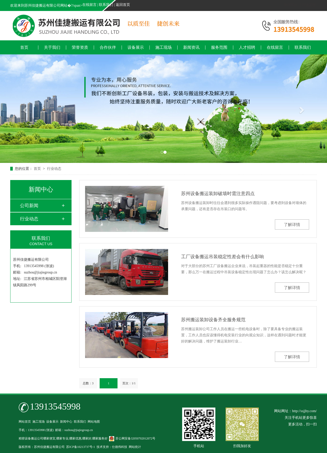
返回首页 (123, 5)
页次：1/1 (128, 383)
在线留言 (89, 5)
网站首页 (25, 421)
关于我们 (52, 47)
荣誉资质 (80, 47)
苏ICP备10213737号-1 (80, 447)
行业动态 (54, 169)
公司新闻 (29, 205)
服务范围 (219, 47)
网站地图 (94, 421)
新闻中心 (66, 421)
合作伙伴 (108, 47)
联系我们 (106, 5)
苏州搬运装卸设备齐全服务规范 (213, 319)
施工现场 (163, 47)
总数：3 (88, 383)
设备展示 (135, 47)
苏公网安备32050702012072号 (132, 438)
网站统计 (135, 447)
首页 (24, 47)
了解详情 (292, 224)
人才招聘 (247, 47)
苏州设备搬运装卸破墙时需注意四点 (218, 193)
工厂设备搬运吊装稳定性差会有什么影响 (222, 256)
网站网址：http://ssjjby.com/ (295, 411)
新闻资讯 (191, 47)
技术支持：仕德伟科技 (112, 447)
